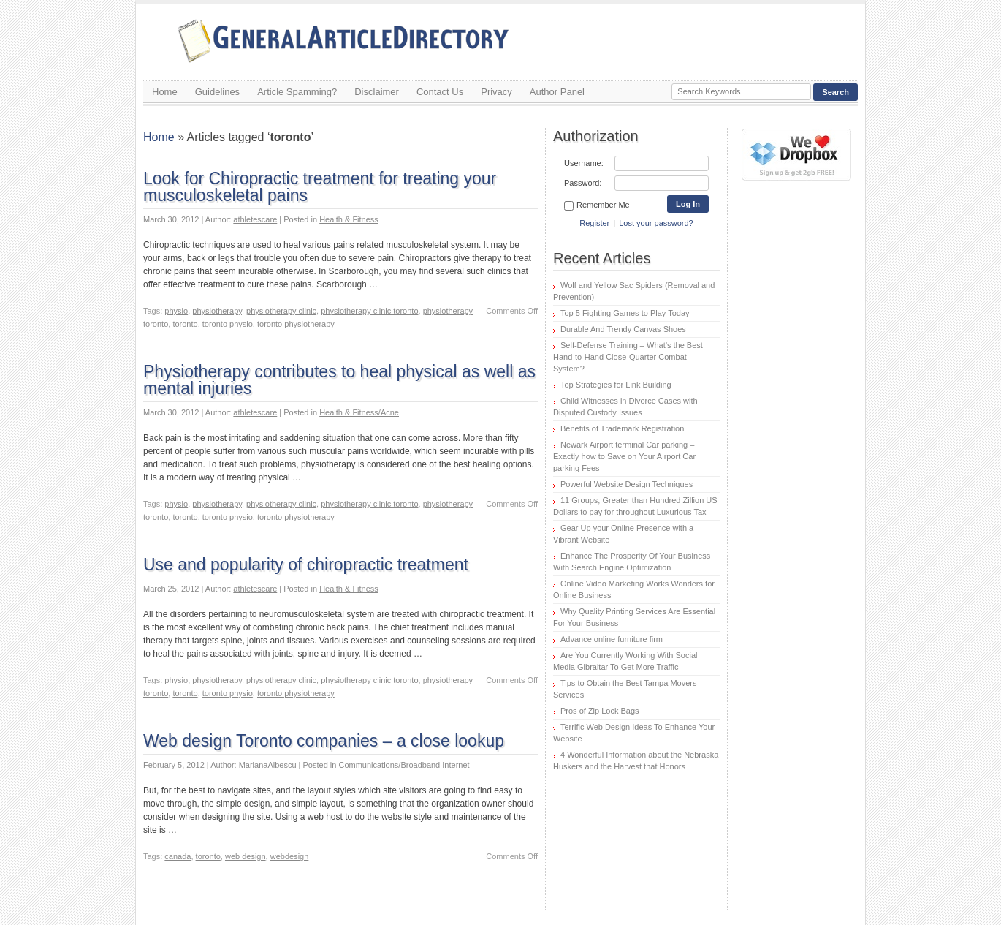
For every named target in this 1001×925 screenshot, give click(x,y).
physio (176, 310)
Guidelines (217, 91)
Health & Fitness (348, 219)
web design (245, 856)
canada (177, 856)
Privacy (496, 91)
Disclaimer (376, 91)
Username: (584, 163)
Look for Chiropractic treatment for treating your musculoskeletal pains (319, 187)
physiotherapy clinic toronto (369, 310)
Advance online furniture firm (611, 639)
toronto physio (227, 324)
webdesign (289, 856)
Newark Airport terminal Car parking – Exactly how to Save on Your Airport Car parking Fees (624, 456)
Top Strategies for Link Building (615, 384)
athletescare (255, 219)
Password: (582, 182)
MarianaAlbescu (268, 764)
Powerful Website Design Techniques (626, 484)
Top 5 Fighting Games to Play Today (625, 313)
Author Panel (557, 91)
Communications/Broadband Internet (403, 764)
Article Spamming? (297, 91)
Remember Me (597, 205)
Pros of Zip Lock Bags (599, 710)
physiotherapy (217, 310)
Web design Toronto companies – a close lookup (323, 740)
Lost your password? (656, 223)
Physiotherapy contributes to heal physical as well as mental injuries (339, 380)
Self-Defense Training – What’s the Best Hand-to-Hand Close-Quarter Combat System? (628, 357)
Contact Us (439, 91)
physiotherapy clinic (281, 310)
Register (594, 223)
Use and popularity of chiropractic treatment (305, 564)
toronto (184, 324)
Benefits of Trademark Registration (622, 428)
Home (165, 91)
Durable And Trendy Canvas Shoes (623, 329)
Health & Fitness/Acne (359, 412)
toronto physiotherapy (296, 324)
